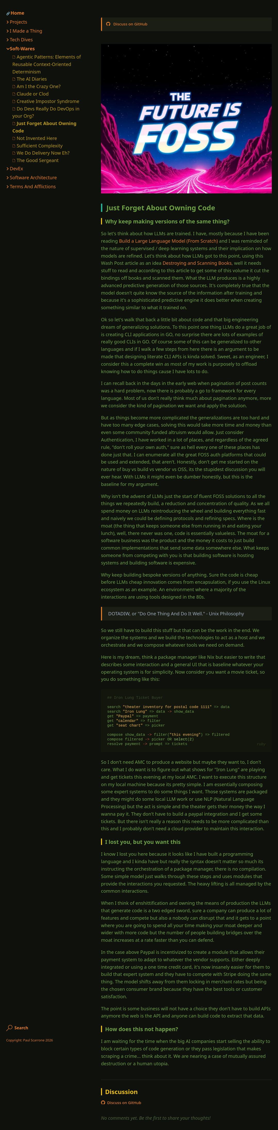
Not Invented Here (37, 138)
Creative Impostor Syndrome (48, 101)
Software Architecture (33, 177)
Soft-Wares (22, 48)
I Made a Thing (26, 31)
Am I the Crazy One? (39, 86)
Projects (18, 22)
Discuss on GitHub (126, 23)
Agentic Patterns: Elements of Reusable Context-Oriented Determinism (46, 64)
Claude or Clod (33, 94)
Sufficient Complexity (40, 146)
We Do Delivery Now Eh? (43, 153)
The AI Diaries (32, 79)
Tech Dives (21, 39)
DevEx (16, 168)
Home (17, 13)
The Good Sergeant (38, 160)
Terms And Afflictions (33, 186)
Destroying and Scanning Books (197, 263)
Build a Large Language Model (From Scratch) (168, 241)
